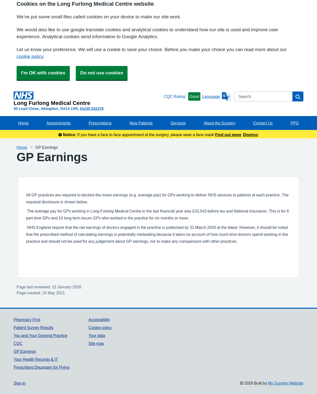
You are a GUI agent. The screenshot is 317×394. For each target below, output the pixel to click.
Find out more (228, 135)
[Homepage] (88, 98)
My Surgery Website (285, 383)
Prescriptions (100, 123)
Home (23, 123)
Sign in (20, 383)
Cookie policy (100, 328)
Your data (96, 335)
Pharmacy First (27, 320)
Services (178, 123)
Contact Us (263, 123)
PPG (295, 123)
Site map (96, 343)
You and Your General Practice (40, 335)
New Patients (141, 123)
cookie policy (30, 56)
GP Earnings (25, 351)
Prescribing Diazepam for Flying (41, 367)
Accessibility (99, 320)
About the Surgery (219, 123)
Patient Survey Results (33, 328)
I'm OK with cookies (43, 72)
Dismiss (250, 135)
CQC (18, 343)
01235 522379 (92, 108)
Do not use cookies (101, 72)
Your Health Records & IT (36, 359)
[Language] (216, 96)
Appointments (59, 123)
